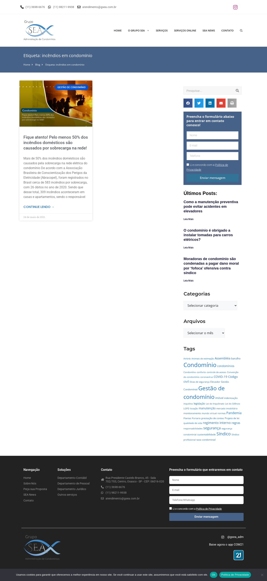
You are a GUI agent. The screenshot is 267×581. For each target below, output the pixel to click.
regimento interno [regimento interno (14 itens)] (217, 422)
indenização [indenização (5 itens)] (231, 397)
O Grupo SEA (140, 30)
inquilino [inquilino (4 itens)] (188, 403)
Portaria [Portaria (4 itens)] (196, 418)
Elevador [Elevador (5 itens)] (215, 381)
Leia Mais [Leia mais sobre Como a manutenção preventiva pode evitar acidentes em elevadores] (188, 219)
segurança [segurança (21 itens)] (212, 427)
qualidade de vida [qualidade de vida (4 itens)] (192, 423)
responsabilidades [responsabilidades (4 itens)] (193, 428)
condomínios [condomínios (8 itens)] (225, 366)
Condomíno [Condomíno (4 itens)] (189, 372)
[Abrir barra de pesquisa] (241, 30)
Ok (213, 574)
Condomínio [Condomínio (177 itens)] (199, 365)
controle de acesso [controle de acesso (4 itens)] (216, 372)
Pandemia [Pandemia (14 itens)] (234, 413)
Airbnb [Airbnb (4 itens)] (187, 358)
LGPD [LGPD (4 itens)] (186, 408)
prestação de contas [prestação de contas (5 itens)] (212, 418)
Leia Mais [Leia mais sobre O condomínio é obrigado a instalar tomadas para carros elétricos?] (188, 247)
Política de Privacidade (235, 574)
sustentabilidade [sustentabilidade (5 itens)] (206, 434)
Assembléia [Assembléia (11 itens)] (222, 358)
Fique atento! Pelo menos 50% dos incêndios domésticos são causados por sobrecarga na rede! (55, 143)
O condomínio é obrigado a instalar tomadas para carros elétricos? (208, 235)
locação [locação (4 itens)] (194, 408)
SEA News (209, 30)
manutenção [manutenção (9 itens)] (207, 408)
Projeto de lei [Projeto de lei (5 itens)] (232, 418)
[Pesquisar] (237, 90)
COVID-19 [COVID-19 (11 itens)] (220, 377)
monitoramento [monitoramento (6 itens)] (192, 413)
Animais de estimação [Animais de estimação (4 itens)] (202, 358)
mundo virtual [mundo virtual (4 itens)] (209, 413)
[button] (187, 103)
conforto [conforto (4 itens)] (201, 372)
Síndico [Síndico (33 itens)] (224, 434)
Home (118, 30)
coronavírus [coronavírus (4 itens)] (206, 377)
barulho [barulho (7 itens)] (236, 358)
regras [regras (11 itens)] (236, 423)
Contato (227, 30)
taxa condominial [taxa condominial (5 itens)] (206, 439)
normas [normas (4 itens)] (222, 413)
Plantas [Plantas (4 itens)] (187, 418)
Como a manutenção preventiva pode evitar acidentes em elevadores (210, 206)
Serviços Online (185, 30)
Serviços (162, 30)
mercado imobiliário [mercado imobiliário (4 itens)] (227, 408)
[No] (262, 575)
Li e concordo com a (197, 508)
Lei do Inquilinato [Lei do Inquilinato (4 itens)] (215, 403)
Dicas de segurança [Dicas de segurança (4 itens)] (200, 381)
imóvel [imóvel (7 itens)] (219, 398)
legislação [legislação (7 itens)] (199, 403)
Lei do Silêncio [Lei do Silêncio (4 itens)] (232, 403)
